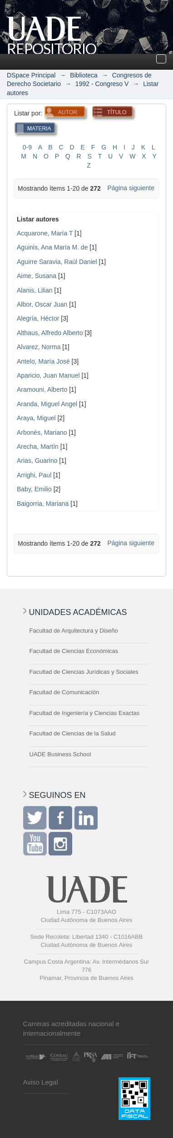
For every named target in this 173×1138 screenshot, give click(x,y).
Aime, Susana (36, 275)
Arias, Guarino (37, 460)
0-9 (27, 147)
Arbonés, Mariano (42, 432)
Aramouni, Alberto (42, 389)
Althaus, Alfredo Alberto (50, 332)
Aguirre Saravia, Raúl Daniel (57, 261)
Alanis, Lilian (35, 290)
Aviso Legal (40, 1082)
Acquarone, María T (45, 233)
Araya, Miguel (36, 418)
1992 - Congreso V (102, 83)
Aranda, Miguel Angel (47, 404)
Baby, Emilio (34, 489)
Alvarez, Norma (38, 347)
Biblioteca (84, 75)
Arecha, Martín (38, 446)
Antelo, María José (43, 361)
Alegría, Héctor (38, 318)
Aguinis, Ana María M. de (52, 247)
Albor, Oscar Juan (42, 304)
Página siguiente (130, 188)
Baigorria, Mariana (43, 503)
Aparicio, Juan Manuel (48, 375)
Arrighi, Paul (34, 475)
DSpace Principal (31, 75)
